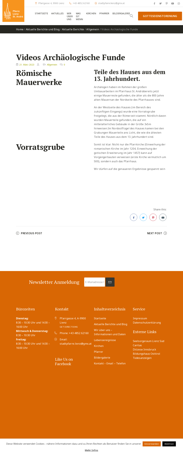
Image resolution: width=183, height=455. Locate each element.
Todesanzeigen (142, 358)
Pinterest (153, 218)
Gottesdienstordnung (160, 16)
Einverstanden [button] (152, 443)
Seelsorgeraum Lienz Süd (148, 341)
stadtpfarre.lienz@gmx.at (111, 3)
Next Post (154, 233)
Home (19, 29)
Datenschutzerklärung (147, 322)
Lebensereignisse (105, 340)
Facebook (133, 218)
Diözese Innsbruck (144, 349)
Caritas (137, 345)
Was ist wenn (79, 16)
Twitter (143, 218)
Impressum (140, 318)
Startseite (41, 13)
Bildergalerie (121, 13)
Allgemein (92, 29)
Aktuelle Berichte (73, 29)
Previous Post (31, 233)
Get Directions (69, 326)
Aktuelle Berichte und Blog (43, 29)
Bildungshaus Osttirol (146, 353)
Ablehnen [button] (169, 443)
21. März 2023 (26, 64)
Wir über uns (70, 16)
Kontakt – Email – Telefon (110, 363)
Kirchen (91, 13)
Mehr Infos (91, 450)
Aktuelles (57, 13)
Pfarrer (104, 13)
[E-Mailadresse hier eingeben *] (94, 282)
